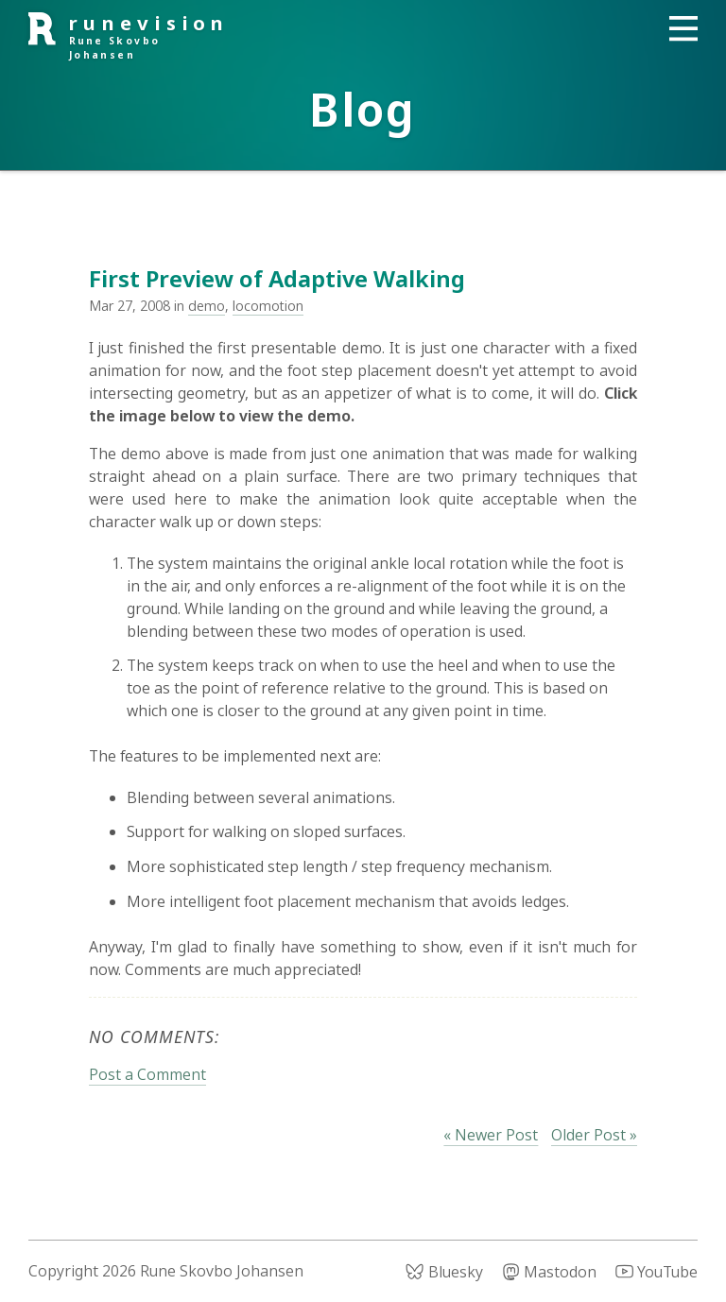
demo (206, 306)
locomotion (268, 306)
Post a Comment (147, 1074)
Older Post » (594, 1134)
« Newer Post (490, 1134)
